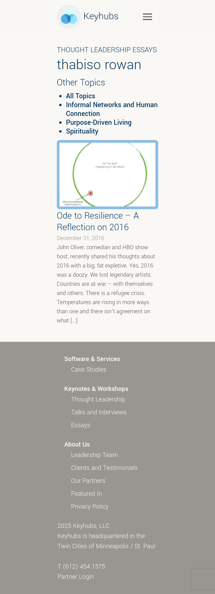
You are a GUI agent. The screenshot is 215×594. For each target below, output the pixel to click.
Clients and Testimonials (104, 467)
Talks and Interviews (99, 412)
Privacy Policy (90, 506)
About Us (77, 444)
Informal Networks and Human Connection (112, 109)
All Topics (80, 96)
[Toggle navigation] (147, 16)
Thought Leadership (98, 399)
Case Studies (88, 369)
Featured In (86, 493)
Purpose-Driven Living (99, 122)
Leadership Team (94, 455)
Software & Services (92, 359)
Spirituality (82, 131)
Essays (80, 425)
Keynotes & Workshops (96, 388)
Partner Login (75, 576)
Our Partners (88, 480)
